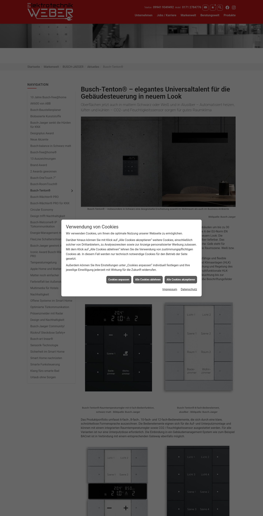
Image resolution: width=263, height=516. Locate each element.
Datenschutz (189, 289)
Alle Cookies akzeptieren (181, 279)
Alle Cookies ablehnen (148, 279)
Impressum (169, 289)
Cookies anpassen (118, 279)
